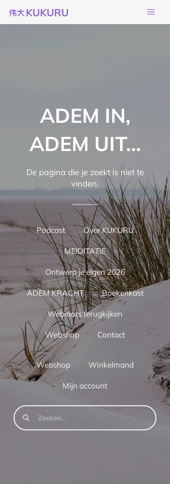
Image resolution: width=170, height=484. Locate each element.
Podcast (51, 230)
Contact (111, 334)
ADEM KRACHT (55, 292)
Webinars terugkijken (85, 313)
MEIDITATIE (85, 251)
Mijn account (85, 385)
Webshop (62, 334)
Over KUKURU (108, 230)
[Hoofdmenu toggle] (151, 12)
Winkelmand (111, 364)
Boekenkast (123, 292)
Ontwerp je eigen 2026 (85, 272)
